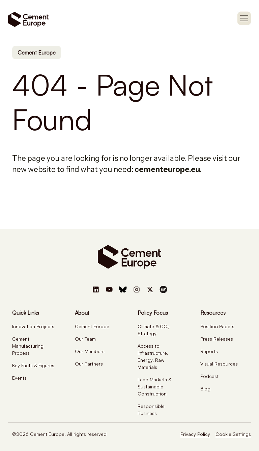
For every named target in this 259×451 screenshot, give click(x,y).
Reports (209, 351)
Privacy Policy (195, 434)
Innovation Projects (33, 326)
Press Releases (216, 339)
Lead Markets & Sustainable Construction (154, 386)
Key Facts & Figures (33, 365)
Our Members (90, 351)
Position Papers (217, 326)
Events (19, 378)
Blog (205, 388)
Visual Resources (219, 364)
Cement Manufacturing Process (28, 346)
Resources (213, 312)
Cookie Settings (233, 434)
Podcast (209, 376)
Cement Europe (37, 52)
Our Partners (89, 364)
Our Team (85, 339)
